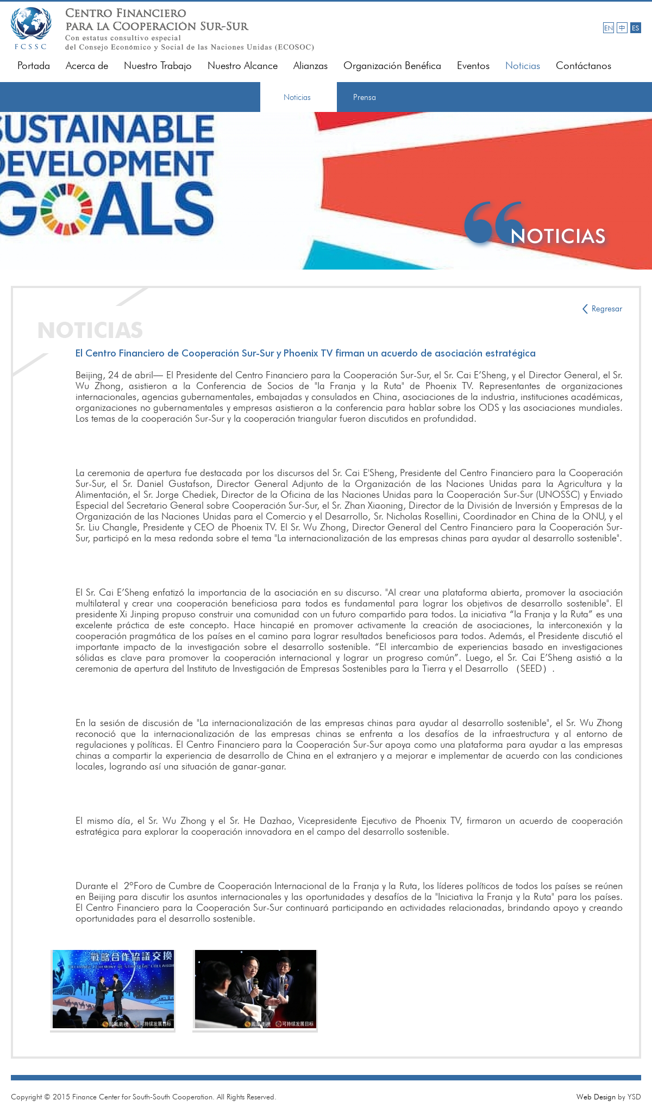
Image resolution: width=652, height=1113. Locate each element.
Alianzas (310, 65)
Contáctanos (583, 65)
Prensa (364, 97)
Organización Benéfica (392, 65)
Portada (33, 65)
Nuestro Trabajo (158, 65)
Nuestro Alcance (243, 65)
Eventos (473, 65)
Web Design (596, 1096)
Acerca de (87, 65)
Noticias (522, 65)
